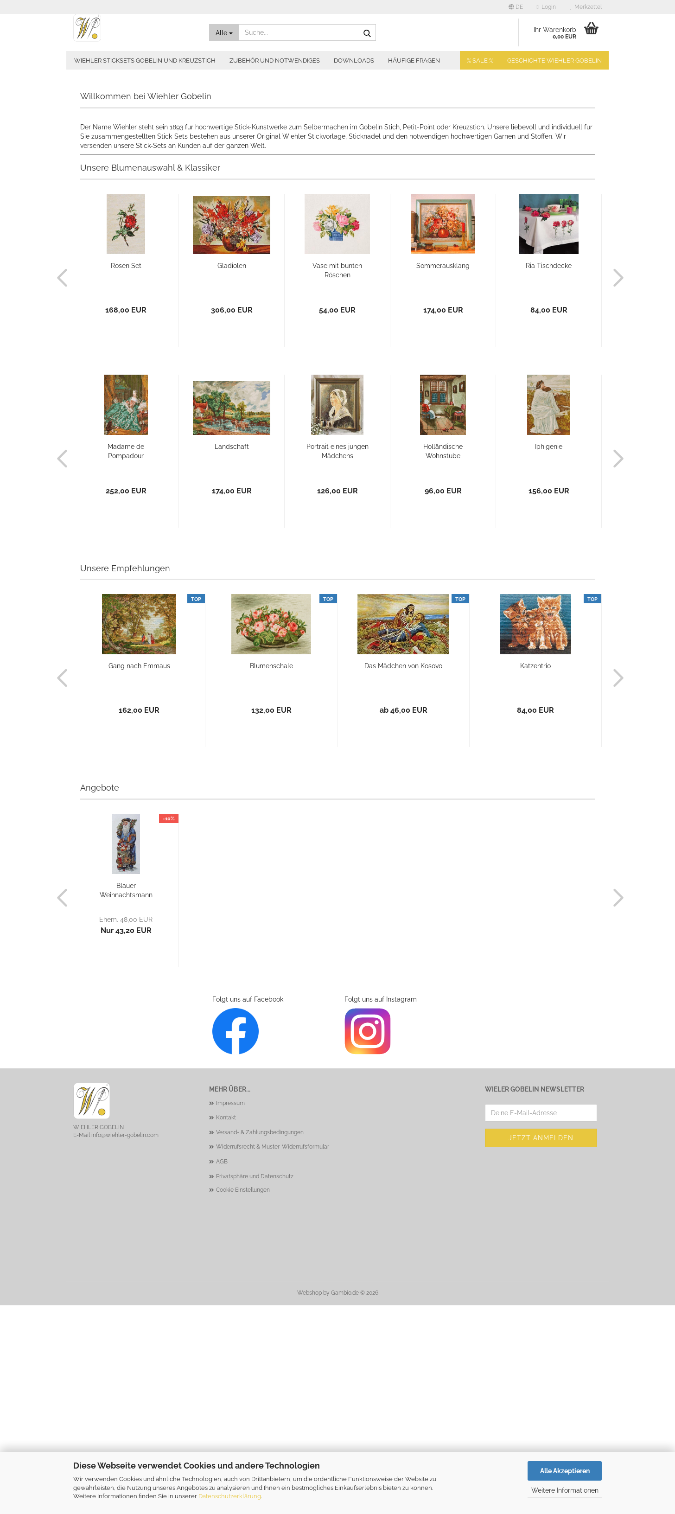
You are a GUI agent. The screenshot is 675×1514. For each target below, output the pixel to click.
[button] (516, 7)
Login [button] (546, 7)
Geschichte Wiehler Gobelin (554, 60)
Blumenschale (271, 874)
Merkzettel (586, 7)
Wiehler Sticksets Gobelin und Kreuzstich (145, 60)
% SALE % (480, 60)
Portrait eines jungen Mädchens (337, 660)
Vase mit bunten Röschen (337, 479)
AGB (222, 1370)
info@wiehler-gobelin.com (125, 1344)
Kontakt (226, 1326)
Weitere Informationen (565, 1490)
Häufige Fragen (414, 60)
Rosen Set (126, 474)
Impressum (230, 1312)
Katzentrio (535, 874)
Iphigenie (548, 655)
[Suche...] (224, 32)
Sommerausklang (443, 474)
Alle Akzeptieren (565, 1471)
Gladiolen (231, 474)
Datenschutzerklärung (229, 1496)
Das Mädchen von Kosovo (403, 874)
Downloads (354, 60)
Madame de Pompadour (126, 660)
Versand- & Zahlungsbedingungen (260, 1341)
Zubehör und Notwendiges (274, 60)
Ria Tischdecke (549, 474)
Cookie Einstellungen (243, 1398)
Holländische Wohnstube (443, 660)
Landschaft (232, 655)
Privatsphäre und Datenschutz (254, 1385)
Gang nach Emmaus (139, 874)
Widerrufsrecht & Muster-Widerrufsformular (272, 1355)
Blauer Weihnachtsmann (126, 1099)
